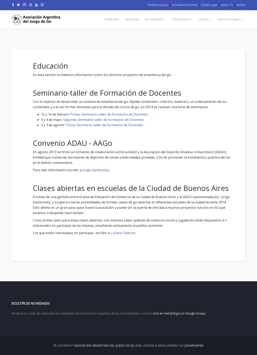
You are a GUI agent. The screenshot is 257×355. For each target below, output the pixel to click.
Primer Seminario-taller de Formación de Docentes (109, 114)
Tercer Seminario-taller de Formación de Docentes (104, 125)
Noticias (132, 19)
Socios (203, 19)
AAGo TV (227, 5)
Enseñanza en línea (184, 5)
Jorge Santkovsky (95, 170)
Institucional (229, 19)
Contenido (181, 19)
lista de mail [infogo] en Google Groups (180, 313)
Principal (112, 19)
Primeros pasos (158, 5)
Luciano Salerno (122, 233)
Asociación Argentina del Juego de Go (104, 345)
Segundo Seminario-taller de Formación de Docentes (103, 119)
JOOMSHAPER (193, 345)
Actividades (154, 19)
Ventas (240, 5)
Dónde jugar (209, 5)
